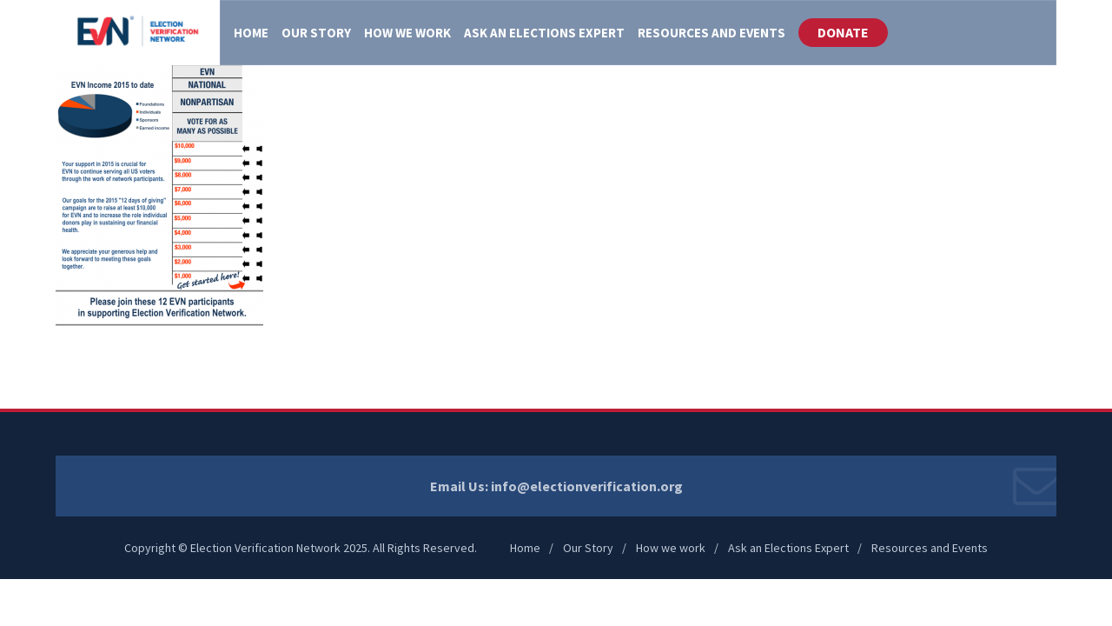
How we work (670, 548)
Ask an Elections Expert (788, 548)
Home (525, 548)
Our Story (588, 548)
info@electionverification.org (587, 486)
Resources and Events (929, 548)
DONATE (843, 32)
